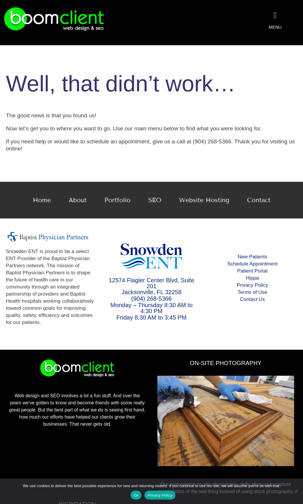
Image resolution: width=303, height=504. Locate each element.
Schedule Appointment (252, 264)
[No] (296, 491)
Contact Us (252, 299)
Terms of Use (252, 292)
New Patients (252, 257)
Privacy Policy (252, 285)
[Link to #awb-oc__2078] (275, 15)
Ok (135, 495)
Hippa (252, 278)
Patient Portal (252, 271)
